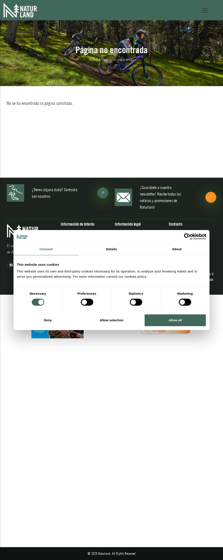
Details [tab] (111, 249)
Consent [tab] (46, 249)
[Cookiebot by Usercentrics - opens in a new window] (187, 236)
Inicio (93, 59)
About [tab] (177, 249)
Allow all (175, 320)
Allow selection (111, 320)
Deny (48, 320)
